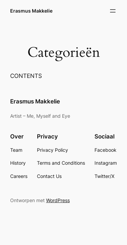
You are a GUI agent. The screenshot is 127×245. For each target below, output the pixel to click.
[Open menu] (113, 11)
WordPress (58, 200)
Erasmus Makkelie (31, 11)
